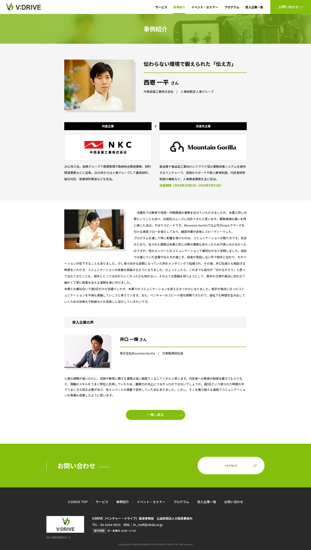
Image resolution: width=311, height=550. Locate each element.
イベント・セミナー (204, 7)
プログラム (231, 7)
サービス (161, 7)
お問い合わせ (233, 501)
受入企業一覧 (254, 7)
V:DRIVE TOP (78, 501)
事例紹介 (179, 7)
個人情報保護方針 (56, 537)
